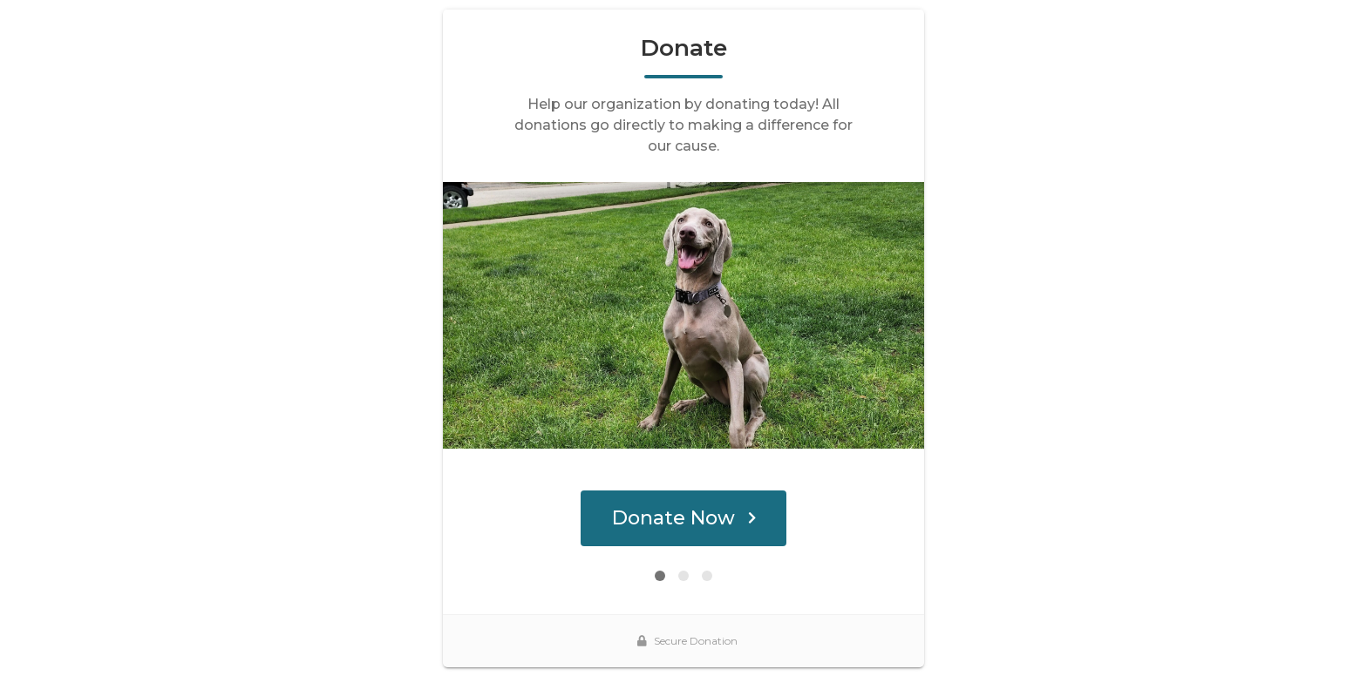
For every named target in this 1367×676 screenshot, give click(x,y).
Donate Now (684, 518)
